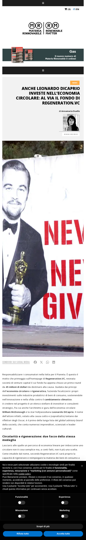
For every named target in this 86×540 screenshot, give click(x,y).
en (77, 9)
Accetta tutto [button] (63, 533)
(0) (68, 9)
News (74, 83)
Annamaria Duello (70, 111)
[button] (82, 465)
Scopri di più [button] (43, 526)
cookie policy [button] (24, 474)
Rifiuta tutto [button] (23, 533)
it (74, 9)
